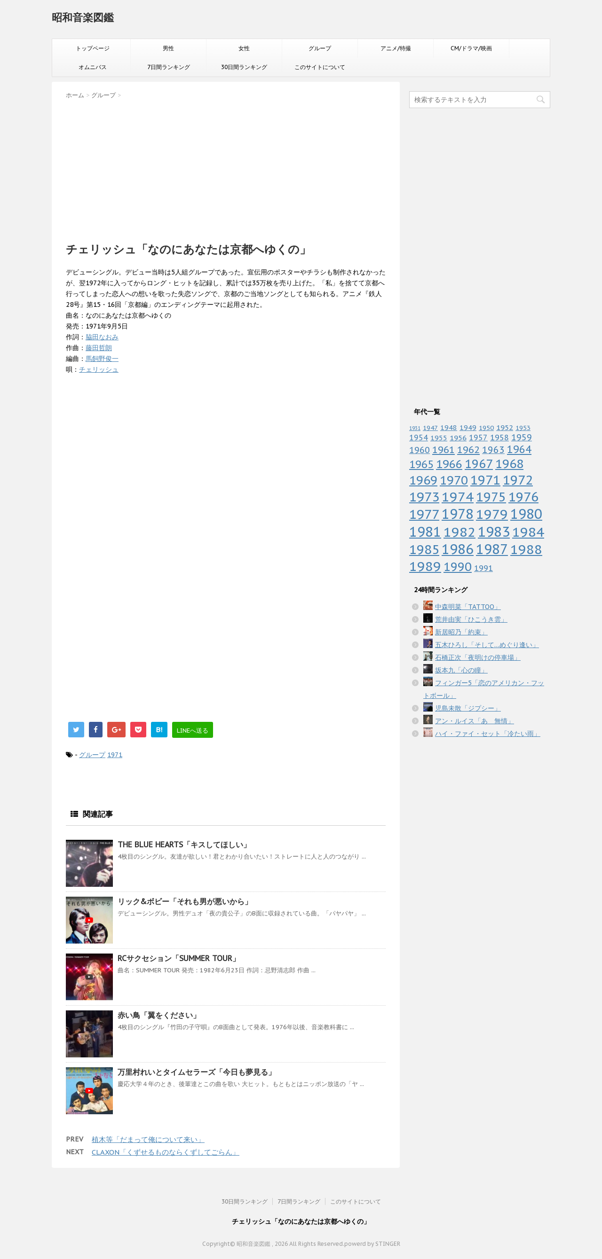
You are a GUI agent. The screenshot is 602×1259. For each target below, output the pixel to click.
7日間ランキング (168, 66)
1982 (459, 531)
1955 (438, 437)
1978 (458, 514)
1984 (528, 531)
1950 (486, 427)
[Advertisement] (226, 168)
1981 (425, 531)
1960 (419, 449)
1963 (493, 449)
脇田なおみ (102, 337)
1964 (519, 449)
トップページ (93, 48)
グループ (320, 48)
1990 (458, 566)
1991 (483, 568)
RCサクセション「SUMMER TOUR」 (179, 958)
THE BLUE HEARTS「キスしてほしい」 (184, 844)
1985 (424, 549)
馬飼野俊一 (102, 358)
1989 (425, 566)
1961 (443, 449)
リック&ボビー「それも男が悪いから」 (185, 901)
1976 (523, 496)
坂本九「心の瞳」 (461, 670)
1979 (492, 514)
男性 (168, 48)
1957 (478, 437)
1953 (523, 427)
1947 (430, 427)
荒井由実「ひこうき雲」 (471, 619)
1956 (458, 437)
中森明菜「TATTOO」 (468, 606)
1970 (454, 480)
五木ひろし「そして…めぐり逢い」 (487, 645)
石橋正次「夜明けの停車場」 (478, 657)
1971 (114, 755)
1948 (448, 427)
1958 (499, 437)
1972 (518, 479)
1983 (494, 531)
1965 (421, 464)
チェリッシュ (99, 369)
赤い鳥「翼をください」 (159, 1015)
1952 (504, 427)
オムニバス (93, 66)
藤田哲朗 (99, 348)
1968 (509, 463)
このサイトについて (319, 66)
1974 (458, 496)
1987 (492, 549)
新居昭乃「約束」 (461, 632)
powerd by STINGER (372, 1243)
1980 (526, 514)
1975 (491, 497)
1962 (468, 450)
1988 (526, 549)
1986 (458, 549)
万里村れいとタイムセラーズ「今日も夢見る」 (197, 1072)
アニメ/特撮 (395, 48)
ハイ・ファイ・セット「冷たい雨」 (487, 733)
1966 (449, 463)
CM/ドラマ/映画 (471, 48)
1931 (414, 428)
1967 (479, 463)
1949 (467, 427)
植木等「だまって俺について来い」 (148, 1139)
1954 (418, 437)
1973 (424, 496)
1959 (521, 437)
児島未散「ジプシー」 (468, 708)
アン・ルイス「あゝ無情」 (474, 721)
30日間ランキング (244, 66)
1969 (423, 480)
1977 (424, 514)
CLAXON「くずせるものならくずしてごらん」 (165, 1152)
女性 (244, 48)
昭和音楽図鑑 (83, 17)
